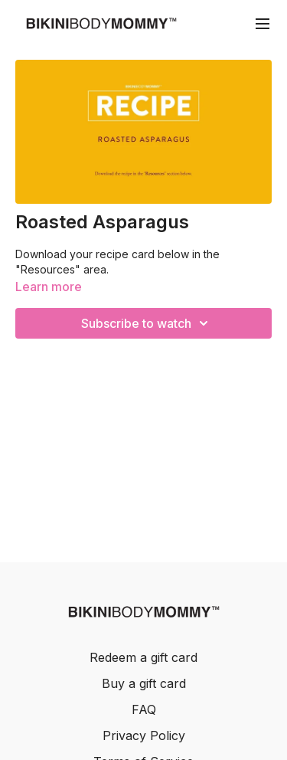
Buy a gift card (144, 683)
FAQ (144, 709)
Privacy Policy (144, 735)
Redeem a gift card (143, 657)
